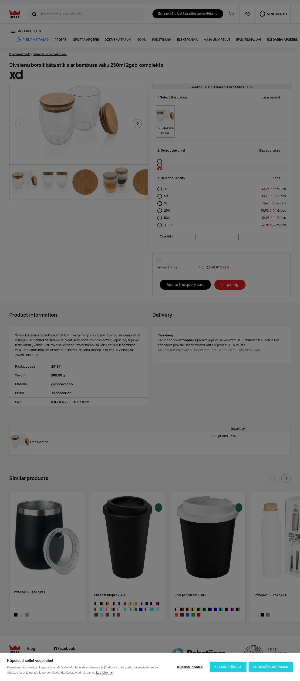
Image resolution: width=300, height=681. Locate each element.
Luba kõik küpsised (270, 667)
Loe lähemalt (104, 672)
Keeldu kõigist (228, 667)
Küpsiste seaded (189, 667)
